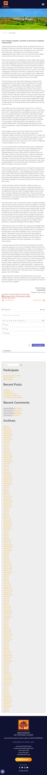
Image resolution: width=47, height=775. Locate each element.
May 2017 (6, 624)
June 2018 (6, 600)
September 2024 (8, 461)
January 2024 (7, 476)
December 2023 (7, 478)
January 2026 (7, 432)
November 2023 (7, 480)
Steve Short (11, 298)
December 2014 (7, 677)
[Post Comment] (38, 345)
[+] (24, 320)
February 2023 (7, 496)
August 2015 (6, 663)
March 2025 (6, 450)
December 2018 (7, 589)
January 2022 (7, 520)
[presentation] (25, 339)
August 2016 (6, 640)
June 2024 (6, 467)
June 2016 (6, 644)
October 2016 (7, 637)
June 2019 (6, 578)
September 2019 (8, 572)
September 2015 (8, 661)
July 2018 (6, 598)
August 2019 (6, 574)
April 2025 (6, 448)
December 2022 (7, 500)
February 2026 (7, 430)
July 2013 (6, 709)
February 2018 (7, 607)
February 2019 (7, 585)
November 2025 (7, 435)
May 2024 (6, 469)
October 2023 (7, 481)
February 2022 (7, 518)
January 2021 (7, 542)
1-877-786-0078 (23, 750)
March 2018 (6, 605)
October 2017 (7, 615)
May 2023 (6, 491)
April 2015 (6, 670)
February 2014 (7, 696)
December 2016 (7, 633)
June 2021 (6, 533)
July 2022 (6, 509)
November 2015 (7, 657)
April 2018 (6, 603)
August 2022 (6, 507)
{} (21, 320)
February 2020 (7, 563)
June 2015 (6, 666)
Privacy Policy (23, 771)
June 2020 (6, 555)
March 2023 (6, 494)
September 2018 (8, 594)
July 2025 (6, 443)
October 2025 (7, 437)
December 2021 (7, 522)
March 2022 (6, 517)
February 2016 (7, 652)
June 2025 (6, 444)
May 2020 (6, 557)
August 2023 (6, 485)
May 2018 (6, 602)
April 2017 (6, 626)
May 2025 (6, 446)
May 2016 (6, 646)
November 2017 (7, 613)
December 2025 (7, 433)
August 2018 (6, 596)
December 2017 (7, 611)
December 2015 (7, 655)
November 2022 (7, 502)
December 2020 (7, 544)
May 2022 (6, 513)
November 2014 (7, 679)
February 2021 (7, 541)
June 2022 (6, 511)
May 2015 (6, 668)
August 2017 (6, 618)
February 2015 (7, 674)
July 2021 (5, 531)
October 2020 (7, 548)
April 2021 (6, 537)
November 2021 (7, 524)
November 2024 (7, 457)
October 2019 (7, 570)
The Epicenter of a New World (11, 395)
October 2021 (7, 526)
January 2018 (7, 609)
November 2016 (7, 635)
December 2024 (7, 456)
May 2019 (6, 579)
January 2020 (7, 565)
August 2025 (6, 441)
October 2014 (7, 681)
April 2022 (6, 515)
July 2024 (6, 465)
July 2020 (6, 554)
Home (4, 33)
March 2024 (6, 472)
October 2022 (7, 504)
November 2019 (7, 568)
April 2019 (6, 581)
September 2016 (8, 639)
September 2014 (8, 683)
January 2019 (7, 587)
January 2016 (7, 653)
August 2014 (6, 685)
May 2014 (6, 690)
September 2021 (7, 528)
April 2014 (6, 692)
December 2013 (7, 700)
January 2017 (7, 631)
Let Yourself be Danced (9, 394)
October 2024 (7, 459)
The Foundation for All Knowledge (12, 397)
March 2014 (6, 694)
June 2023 (6, 489)
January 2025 (7, 454)
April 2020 (6, 559)
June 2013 (6, 711)
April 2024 (6, 470)
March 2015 (6, 672)
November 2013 (7, 701)
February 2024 (7, 474)
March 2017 (6, 627)
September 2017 (7, 616)
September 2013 (8, 705)
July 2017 (5, 620)
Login (42, 309)
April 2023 (6, 493)
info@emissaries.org (23, 754)
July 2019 (6, 576)
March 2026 (6, 428)
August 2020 (6, 552)
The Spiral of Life (8, 392)
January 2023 (7, 498)
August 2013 (6, 707)
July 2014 (6, 687)
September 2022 (8, 505)
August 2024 (6, 463)
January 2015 (7, 676)
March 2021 (6, 539)
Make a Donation (8, 379)
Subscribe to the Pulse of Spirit (12, 375)
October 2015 (7, 659)
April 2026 (6, 426)
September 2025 (8, 439)
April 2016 (6, 648)
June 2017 (6, 622)
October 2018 (7, 592)
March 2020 (6, 561)
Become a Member (8, 377)
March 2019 (6, 583)
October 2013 (7, 703)
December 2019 (7, 566)
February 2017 (7, 629)
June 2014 (6, 688)
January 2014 (7, 698)
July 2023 (6, 487)
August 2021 (6, 530)
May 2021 (6, 535)
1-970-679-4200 (23, 752)
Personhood (6, 390)
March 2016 (6, 650)
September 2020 (8, 550)
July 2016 (6, 642)
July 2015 (6, 664)
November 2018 (7, 591)
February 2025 (7, 452)
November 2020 (7, 546)
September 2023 (8, 483)
